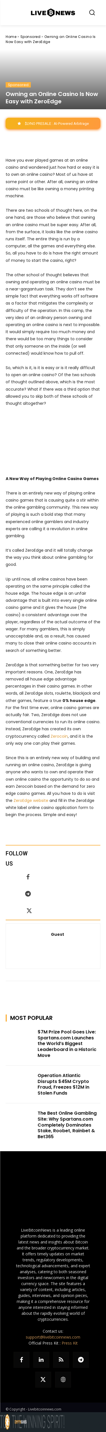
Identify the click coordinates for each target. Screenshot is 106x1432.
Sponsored (30, 36)
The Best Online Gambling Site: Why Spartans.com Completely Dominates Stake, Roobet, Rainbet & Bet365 (67, 1125)
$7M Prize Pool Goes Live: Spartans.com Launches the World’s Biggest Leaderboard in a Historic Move (67, 1044)
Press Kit (70, 1343)
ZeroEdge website (31, 800)
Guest (57, 934)
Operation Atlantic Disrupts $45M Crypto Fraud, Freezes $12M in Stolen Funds (63, 1084)
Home (11, 36)
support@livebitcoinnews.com (53, 1337)
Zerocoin (59, 736)
